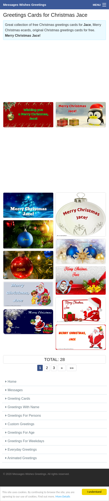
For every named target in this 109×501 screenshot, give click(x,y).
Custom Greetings (19, 424)
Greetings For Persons (23, 415)
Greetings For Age (19, 432)
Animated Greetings (21, 458)
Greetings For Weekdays (24, 441)
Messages (14, 390)
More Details (63, 496)
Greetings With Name (22, 407)
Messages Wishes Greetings (24, 4)
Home (10, 381)
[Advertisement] (54, 69)
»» (72, 368)
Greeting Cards (17, 398)
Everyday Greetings (21, 449)
